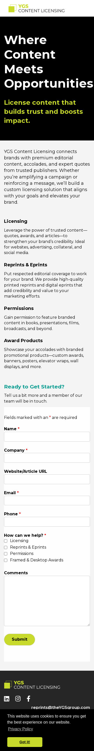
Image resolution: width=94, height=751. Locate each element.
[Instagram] (18, 698)
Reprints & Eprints (28, 547)
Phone (12, 514)
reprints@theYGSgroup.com (60, 707)
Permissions (21, 553)
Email (11, 492)
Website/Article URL (25, 471)
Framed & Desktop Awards (36, 560)
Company (16, 450)
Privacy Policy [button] (20, 729)
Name (12, 428)
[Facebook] (28, 698)
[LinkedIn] (6, 698)
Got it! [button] (25, 742)
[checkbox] (5, 541)
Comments (16, 572)
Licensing (19, 540)
